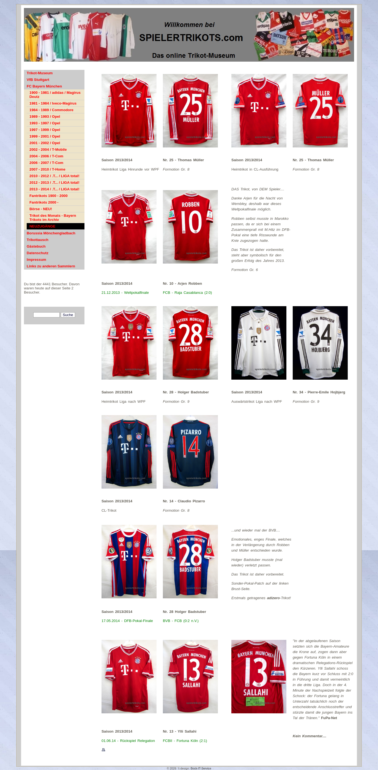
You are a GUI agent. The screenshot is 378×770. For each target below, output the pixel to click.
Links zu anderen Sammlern (51, 266)
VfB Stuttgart (38, 80)
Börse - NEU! (40, 209)
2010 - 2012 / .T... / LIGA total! (54, 176)
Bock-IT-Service (201, 768)
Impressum (36, 259)
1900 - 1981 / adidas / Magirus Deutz (55, 95)
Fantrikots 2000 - (43, 202)
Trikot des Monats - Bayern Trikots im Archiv (52, 217)
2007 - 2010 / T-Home (47, 169)
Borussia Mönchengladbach (51, 233)
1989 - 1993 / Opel (44, 116)
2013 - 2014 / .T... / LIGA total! (54, 189)
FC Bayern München (44, 86)
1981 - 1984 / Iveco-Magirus (52, 103)
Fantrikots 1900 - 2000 (48, 196)
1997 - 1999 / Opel (44, 130)
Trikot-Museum (40, 73)
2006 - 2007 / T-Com (46, 163)
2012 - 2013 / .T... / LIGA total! (54, 182)
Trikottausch (37, 240)
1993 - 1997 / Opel (44, 123)
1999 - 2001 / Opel (44, 136)
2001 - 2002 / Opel (44, 143)
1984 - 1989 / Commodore (51, 110)
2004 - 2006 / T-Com (46, 156)
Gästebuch (36, 246)
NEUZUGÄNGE (42, 226)
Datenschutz (37, 253)
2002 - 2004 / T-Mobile (48, 149)
